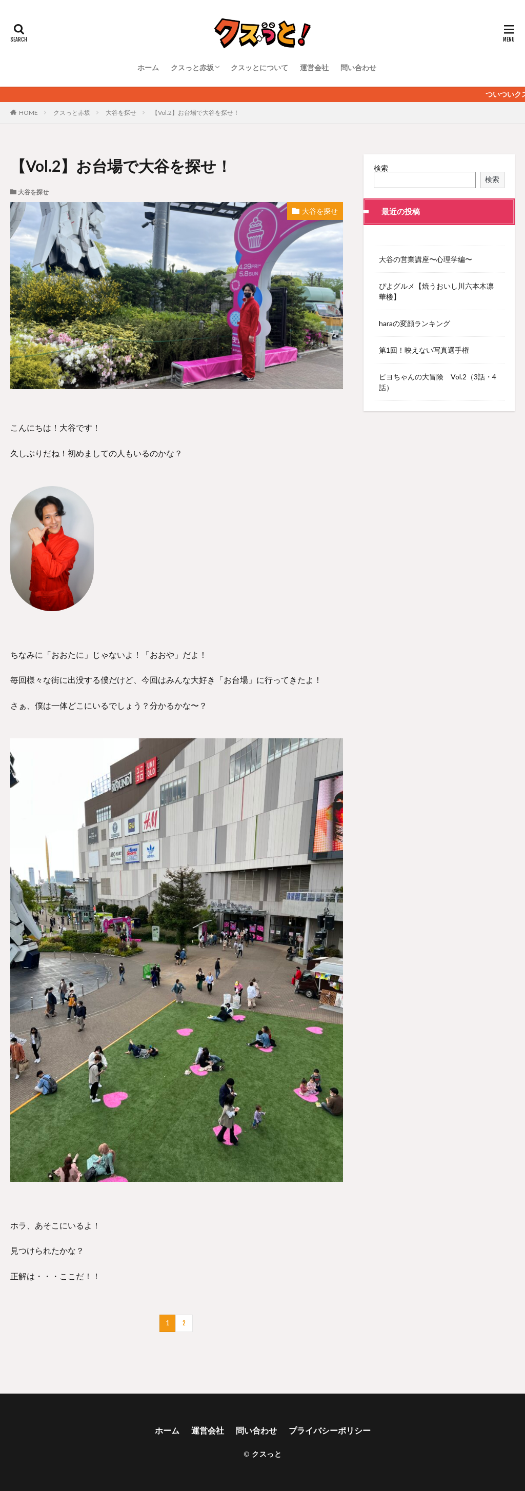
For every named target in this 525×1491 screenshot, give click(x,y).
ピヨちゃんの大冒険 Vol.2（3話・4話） (437, 382)
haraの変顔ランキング (414, 323)
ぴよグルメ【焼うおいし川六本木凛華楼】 (436, 291)
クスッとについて (259, 67)
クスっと (266, 1453)
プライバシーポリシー (330, 1430)
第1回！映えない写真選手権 (424, 350)
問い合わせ (358, 67)
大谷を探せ (121, 112)
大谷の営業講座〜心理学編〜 (425, 259)
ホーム (148, 67)
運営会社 (314, 67)
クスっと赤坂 (192, 67)
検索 (381, 168)
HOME (28, 112)
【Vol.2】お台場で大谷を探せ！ (195, 112)
